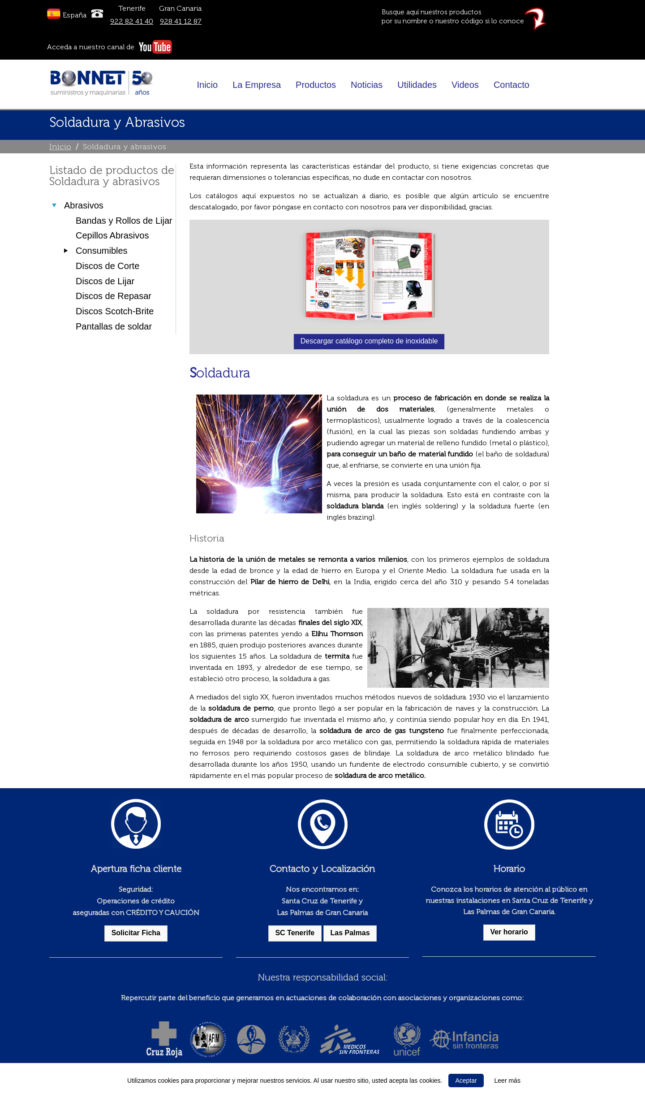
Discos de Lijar (105, 281)
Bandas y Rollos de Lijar (124, 221)
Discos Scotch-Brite (115, 311)
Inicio (60, 147)
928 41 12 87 (181, 21)
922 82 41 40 (131, 21)
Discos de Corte (107, 266)
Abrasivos (83, 205)
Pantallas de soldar (114, 326)
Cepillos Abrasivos (112, 235)
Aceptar (466, 1080)
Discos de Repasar (113, 296)
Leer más (507, 1080)
